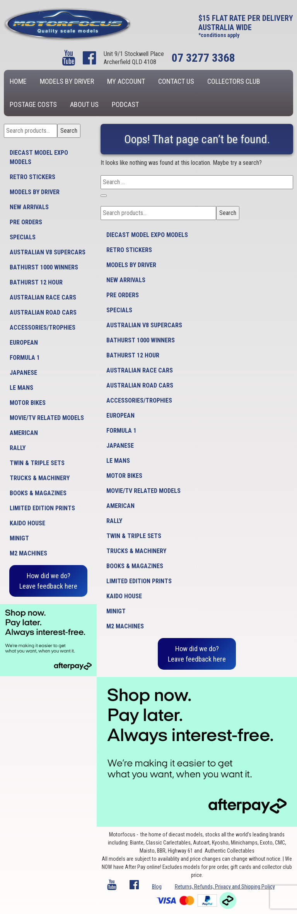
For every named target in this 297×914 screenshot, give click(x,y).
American (24, 433)
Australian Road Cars (43, 312)
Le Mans (21, 387)
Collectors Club (233, 81)
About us (84, 104)
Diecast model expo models (39, 157)
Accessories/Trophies (42, 327)
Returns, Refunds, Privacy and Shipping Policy (225, 887)
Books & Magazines (38, 493)
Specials (23, 237)
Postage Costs (33, 104)
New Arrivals (29, 207)
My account (126, 81)
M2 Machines (28, 553)
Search (68, 130)
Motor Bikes (28, 402)
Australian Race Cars (43, 297)
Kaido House (27, 523)
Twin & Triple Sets (37, 463)
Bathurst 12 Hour (36, 282)
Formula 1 (25, 357)
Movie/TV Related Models (47, 417)
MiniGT (19, 538)
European (24, 342)
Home (18, 81)
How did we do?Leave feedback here (48, 581)
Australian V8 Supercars (47, 252)
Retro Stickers (32, 177)
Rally (18, 448)
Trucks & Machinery (40, 478)
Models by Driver (67, 81)
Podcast (125, 104)
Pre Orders (26, 222)
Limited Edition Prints (42, 508)
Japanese (23, 372)
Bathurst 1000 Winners (44, 267)
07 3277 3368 (203, 57)
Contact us (176, 81)
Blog (157, 887)
